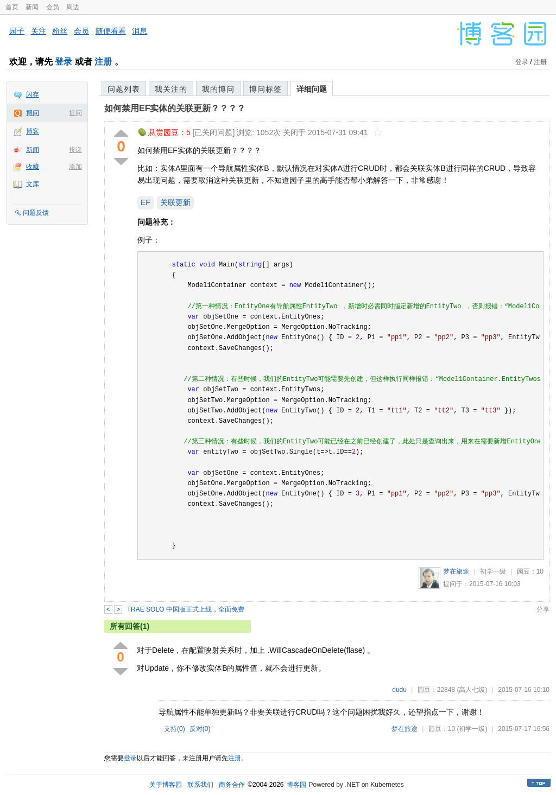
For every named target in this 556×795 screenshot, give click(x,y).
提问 (75, 113)
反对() (200, 729)
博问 (32, 113)
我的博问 (218, 89)
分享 (542, 609)
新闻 (32, 7)
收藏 (32, 166)
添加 (75, 166)
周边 (72, 7)
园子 (16, 31)
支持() (174, 729)
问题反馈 (36, 213)
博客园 (296, 784)
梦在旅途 (456, 571)
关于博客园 (165, 784)
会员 (52, 7)
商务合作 (232, 784)
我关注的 (171, 89)
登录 (63, 61)
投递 (75, 150)
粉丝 (59, 31)
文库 (32, 184)
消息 (139, 31)
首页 (11, 7)
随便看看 (111, 31)
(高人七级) (472, 690)
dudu (399, 690)
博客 (32, 131)
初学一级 (493, 571)
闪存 (32, 94)
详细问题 (311, 89)
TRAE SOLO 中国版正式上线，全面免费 (185, 609)
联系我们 (200, 784)
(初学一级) (472, 729)
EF (145, 202)
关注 (38, 31)
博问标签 (265, 89)
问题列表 (124, 89)
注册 (103, 61)
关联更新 (175, 202)
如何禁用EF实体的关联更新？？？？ (174, 108)
